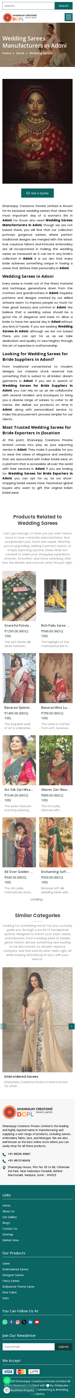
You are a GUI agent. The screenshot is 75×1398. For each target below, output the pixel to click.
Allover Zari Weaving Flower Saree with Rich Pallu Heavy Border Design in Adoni (56, 792)
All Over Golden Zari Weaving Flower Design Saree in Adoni (19, 874)
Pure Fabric (9, 1292)
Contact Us (9, 1228)
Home (6, 53)
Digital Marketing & (42, 1390)
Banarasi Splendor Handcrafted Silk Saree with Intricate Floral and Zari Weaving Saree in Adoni (19, 710)
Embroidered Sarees (21, 1079)
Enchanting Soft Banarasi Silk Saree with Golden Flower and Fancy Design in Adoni (56, 874)
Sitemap (7, 1234)
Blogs (6, 1223)
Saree (20, 53)
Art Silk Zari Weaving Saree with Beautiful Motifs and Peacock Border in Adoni (19, 792)
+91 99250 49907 (19, 1154)
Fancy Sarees (11, 1281)
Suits (5, 1298)
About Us (8, 1211)
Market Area (10, 1240)
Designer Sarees (13, 1275)
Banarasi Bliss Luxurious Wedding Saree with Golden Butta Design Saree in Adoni (56, 710)
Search (64, 6)
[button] (72, 1026)
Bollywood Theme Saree (18, 1286)
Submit (64, 1347)
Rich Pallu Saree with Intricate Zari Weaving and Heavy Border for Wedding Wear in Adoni (56, 628)
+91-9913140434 (19, 1160)
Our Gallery (9, 1217)
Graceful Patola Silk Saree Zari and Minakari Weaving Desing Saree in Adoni (19, 628)
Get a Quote (37, 193)
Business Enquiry (19, 1390)
